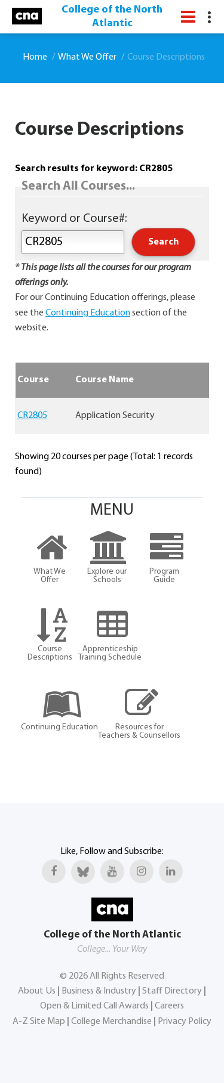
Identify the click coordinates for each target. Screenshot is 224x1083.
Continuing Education (87, 313)
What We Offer (87, 57)
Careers (169, 1006)
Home (35, 57)
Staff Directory (172, 991)
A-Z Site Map (39, 1021)
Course (33, 380)
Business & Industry (99, 991)
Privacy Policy (184, 1021)
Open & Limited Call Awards (94, 1006)
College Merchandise (111, 1021)
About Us (37, 991)
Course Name (104, 380)
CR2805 (32, 415)
